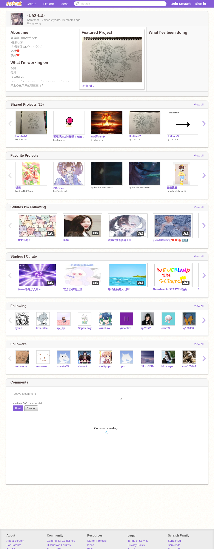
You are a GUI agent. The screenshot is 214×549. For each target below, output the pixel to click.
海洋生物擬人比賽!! (119, 289)
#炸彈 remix (98, 136)
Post (18, 408)
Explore (48, 4)
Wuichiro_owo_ (106, 328)
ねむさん (58, 187)
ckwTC (166, 328)
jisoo (66, 239)
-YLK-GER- (147, 366)
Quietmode (62, 191)
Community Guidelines (61, 540)
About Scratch (15, 540)
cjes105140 (189, 366)
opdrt (123, 366)
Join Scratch (181, 3)
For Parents (13, 545)
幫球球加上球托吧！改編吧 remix (69, 136)
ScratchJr (174, 545)
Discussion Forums (59, 545)
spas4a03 (63, 366)
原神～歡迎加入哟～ (29, 289)
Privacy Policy (136, 545)
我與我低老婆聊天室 (119, 240)
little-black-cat (43, 328)
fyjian (18, 328)
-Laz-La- (22, 139)
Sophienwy (85, 328)
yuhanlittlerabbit (178, 191)
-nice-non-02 (22, 366)
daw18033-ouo (26, 191)
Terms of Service (138, 540)
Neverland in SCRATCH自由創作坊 (172, 289)
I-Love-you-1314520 (169, 366)
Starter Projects (97, 540)
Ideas (64, 4)
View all (199, 104)
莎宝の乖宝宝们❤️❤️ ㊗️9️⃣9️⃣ (170, 240)
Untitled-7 (88, 86)
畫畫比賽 (172, 187)
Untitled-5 (173, 136)
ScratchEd (174, 540)
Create (31, 4)
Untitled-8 (21, 136)
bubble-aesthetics (103, 187)
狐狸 (18, 187)
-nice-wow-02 (43, 366)
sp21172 (146, 328)
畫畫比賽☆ (24, 240)
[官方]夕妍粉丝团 (73, 289)
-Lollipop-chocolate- (106, 366)
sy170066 (188, 328)
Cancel (31, 408)
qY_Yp (61, 328)
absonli (82, 366)
